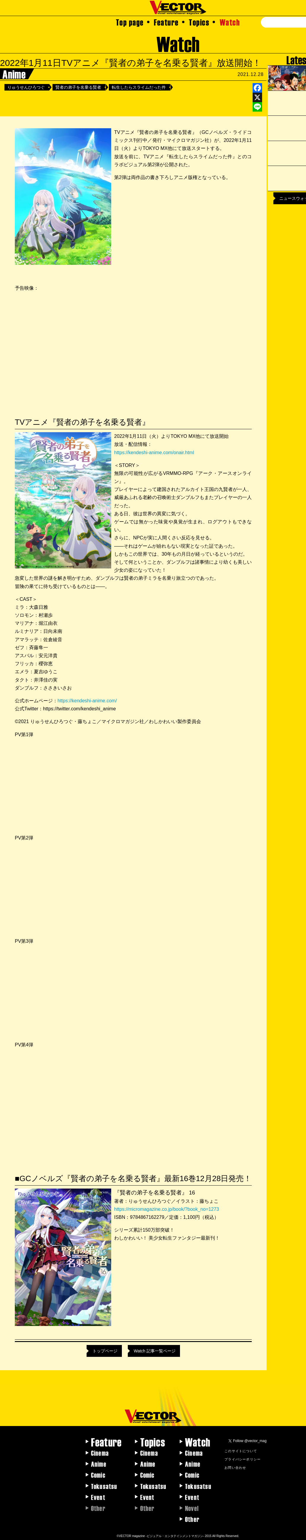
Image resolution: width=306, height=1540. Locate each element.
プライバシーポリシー (242, 1459)
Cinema (100, 1453)
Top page (130, 22)
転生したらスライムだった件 (139, 87)
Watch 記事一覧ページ (155, 1351)
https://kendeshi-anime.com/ (87, 700)
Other (192, 1519)
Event (98, 1497)
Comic (98, 1475)
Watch (230, 22)
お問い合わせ (235, 1467)
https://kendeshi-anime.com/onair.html (154, 452)
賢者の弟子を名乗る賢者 (78, 87)
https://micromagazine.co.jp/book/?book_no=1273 (166, 1209)
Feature (166, 22)
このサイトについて (240, 1450)
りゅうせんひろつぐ (26, 87)
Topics (199, 22)
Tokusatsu (104, 1486)
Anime (98, 1464)
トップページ (105, 1351)
